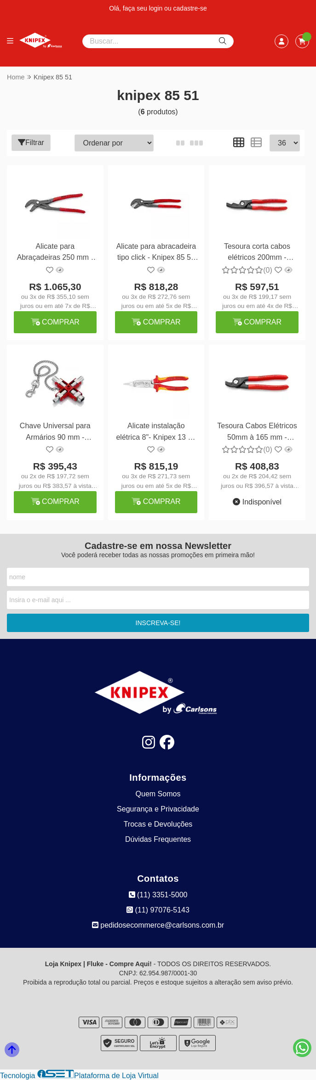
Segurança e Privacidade (158, 809)
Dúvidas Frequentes (158, 839)
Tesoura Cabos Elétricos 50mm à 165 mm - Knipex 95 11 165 (256, 432)
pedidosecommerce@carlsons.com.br (158, 925)
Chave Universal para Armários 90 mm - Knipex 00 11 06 (55, 432)
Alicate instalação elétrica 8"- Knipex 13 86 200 (156, 432)
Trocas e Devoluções (158, 824)
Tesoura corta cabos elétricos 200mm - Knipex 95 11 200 (256, 253)
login (156, 8)
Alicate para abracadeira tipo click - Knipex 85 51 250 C (155, 253)
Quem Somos (158, 794)
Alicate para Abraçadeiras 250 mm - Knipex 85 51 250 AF (55, 253)
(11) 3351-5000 (158, 895)
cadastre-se (190, 8)
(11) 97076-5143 (158, 910)
